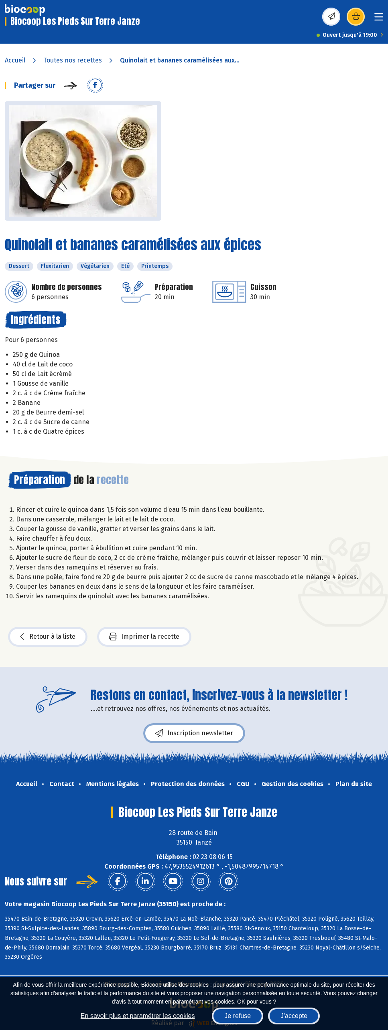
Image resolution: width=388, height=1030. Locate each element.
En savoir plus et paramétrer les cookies (138, 1015)
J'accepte (293, 1015)
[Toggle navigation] (378, 19)
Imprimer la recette (144, 637)
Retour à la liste (47, 637)
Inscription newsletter (194, 733)
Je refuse (237, 1015)
